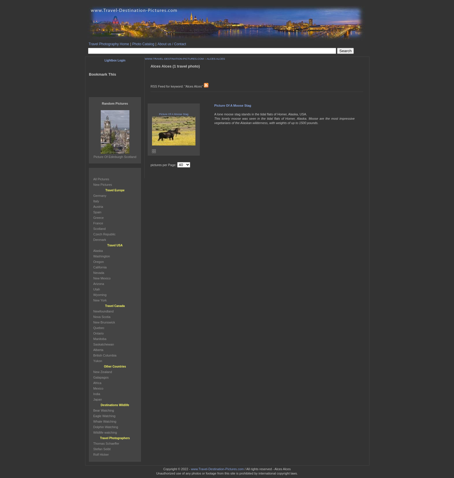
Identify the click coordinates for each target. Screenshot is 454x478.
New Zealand (102, 372)
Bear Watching (103, 410)
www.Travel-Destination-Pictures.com (217, 469)
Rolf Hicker (101, 454)
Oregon (98, 261)
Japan (97, 399)
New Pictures (102, 184)
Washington (101, 256)
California (100, 267)
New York (100, 300)
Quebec (99, 328)
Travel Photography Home (109, 44)
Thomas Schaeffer (106, 443)
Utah (96, 289)
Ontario (98, 333)
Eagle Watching (104, 416)
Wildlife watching (105, 432)
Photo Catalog (143, 44)
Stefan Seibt (102, 449)
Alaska (98, 250)
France (98, 223)
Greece (98, 217)
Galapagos (101, 377)
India (96, 394)
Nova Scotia (101, 317)
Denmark (99, 239)
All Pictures (101, 179)
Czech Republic (104, 234)
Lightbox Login (115, 60)
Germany (99, 195)
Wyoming (100, 295)
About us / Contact (172, 44)
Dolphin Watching (105, 427)
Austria (98, 206)
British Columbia (104, 355)
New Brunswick (104, 322)
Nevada (98, 273)
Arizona (98, 284)
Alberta (98, 350)
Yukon (97, 361)
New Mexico (102, 278)
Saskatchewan (103, 344)
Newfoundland (103, 311)
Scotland (99, 228)
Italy (96, 201)
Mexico (98, 388)
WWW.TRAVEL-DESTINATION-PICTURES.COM (174, 58)
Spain (97, 212)
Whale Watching (104, 421)
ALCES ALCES (216, 58)
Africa (97, 383)
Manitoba (99, 339)
